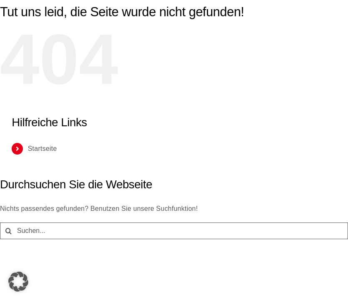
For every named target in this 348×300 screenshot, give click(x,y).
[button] (18, 281)
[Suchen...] (174, 230)
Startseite (42, 148)
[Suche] (8, 230)
